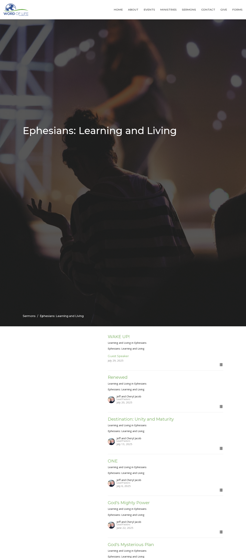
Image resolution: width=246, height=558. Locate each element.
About (133, 9)
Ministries (168, 9)
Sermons (189, 9)
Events (149, 9)
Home (118, 9)
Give (223, 9)
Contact (208, 9)
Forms (237, 9)
